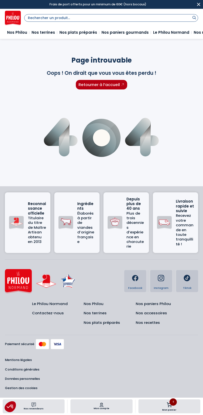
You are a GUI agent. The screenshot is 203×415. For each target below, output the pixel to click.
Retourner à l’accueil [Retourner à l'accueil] (99, 84)
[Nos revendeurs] (33, 404)
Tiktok (187, 288)
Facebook (135, 288)
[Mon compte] (101, 405)
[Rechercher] (194, 17)
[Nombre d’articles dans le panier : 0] (169, 404)
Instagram (161, 288)
